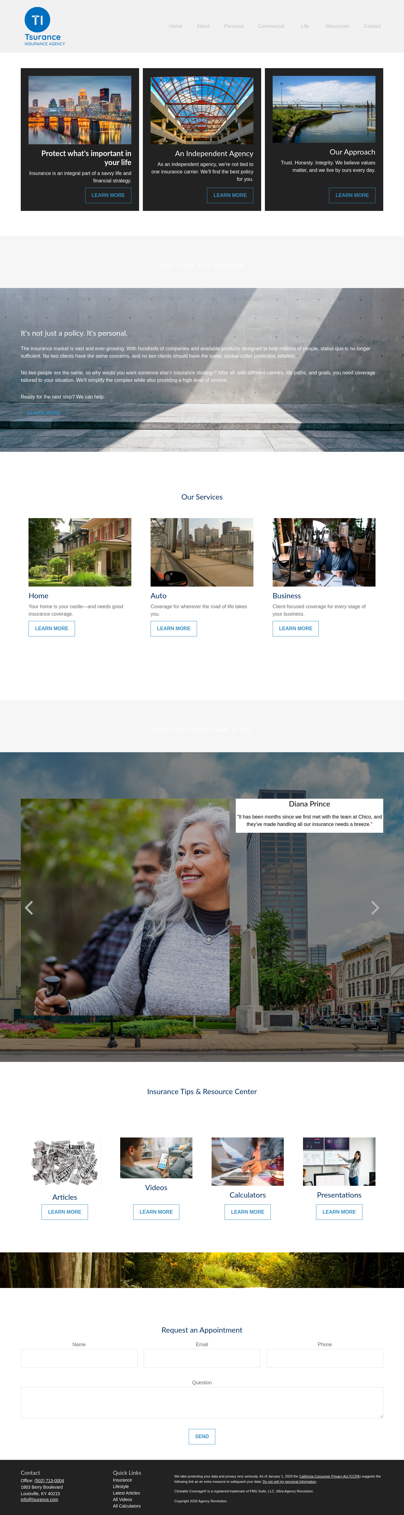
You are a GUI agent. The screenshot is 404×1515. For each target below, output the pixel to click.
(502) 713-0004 (49, 1480)
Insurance (122, 1480)
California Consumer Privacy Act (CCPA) (330, 1476)
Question (202, 1382)
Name (79, 1344)
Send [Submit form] (202, 1436)
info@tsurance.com (39, 1499)
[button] (176, 26)
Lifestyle (121, 1486)
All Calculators (127, 1506)
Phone (325, 1344)
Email (202, 1344)
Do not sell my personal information (289, 1481)
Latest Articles (126, 1493)
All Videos (122, 1499)
